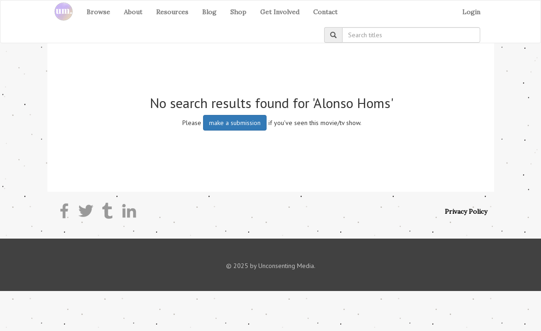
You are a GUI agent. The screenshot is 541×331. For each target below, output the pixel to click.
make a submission (235, 123)
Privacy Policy (466, 211)
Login (471, 12)
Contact (325, 12)
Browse (98, 12)
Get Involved (279, 12)
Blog (209, 12)
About (133, 12)
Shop (238, 12)
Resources (172, 12)
